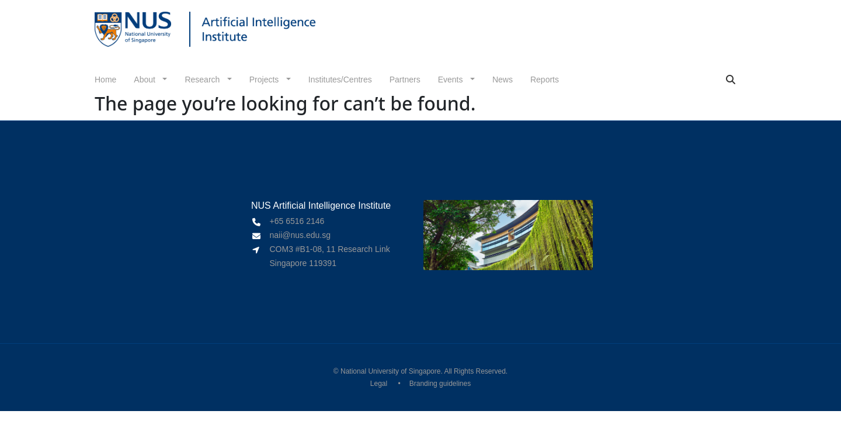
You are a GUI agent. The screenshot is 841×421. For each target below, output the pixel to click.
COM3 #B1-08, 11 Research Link (330, 249)
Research (203, 79)
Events (451, 79)
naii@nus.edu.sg (300, 235)
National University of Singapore (390, 371)
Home (105, 79)
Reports (544, 79)
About (145, 79)
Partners (405, 79)
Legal (378, 383)
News (502, 79)
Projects (265, 79)
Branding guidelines (440, 383)
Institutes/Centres (340, 79)
